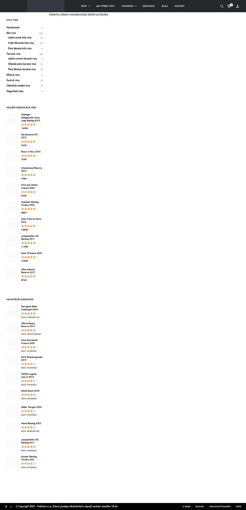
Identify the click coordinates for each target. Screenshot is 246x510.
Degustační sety (15, 91)
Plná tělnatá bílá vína (20, 48)
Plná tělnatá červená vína (22, 69)
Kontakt (179, 6)
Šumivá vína (13, 80)
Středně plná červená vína (22, 64)
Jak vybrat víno (105, 6)
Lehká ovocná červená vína (22, 58)
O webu (186, 506)
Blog (165, 6)
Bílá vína (11, 33)
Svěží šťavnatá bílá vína (21, 43)
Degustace (149, 6)
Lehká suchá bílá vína (19, 37)
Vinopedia (127, 6)
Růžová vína (13, 75)
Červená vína (14, 54)
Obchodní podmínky (220, 506)
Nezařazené (13, 27)
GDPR (238, 506)
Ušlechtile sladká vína (18, 85)
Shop (84, 6)
